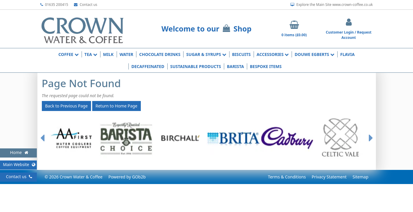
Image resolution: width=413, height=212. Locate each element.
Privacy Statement (329, 177)
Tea (91, 54)
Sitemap (361, 177)
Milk (108, 54)
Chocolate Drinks (159, 54)
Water (126, 54)
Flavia (347, 54)
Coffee (68, 54)
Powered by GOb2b (127, 177)
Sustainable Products (195, 66)
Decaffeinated (147, 66)
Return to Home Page (116, 106)
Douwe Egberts (314, 54)
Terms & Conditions (287, 177)
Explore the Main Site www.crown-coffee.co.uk (331, 5)
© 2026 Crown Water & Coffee (74, 177)
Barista (235, 66)
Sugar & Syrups (206, 54)
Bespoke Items (266, 66)
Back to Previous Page (66, 106)
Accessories (273, 54)
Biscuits (241, 54)
